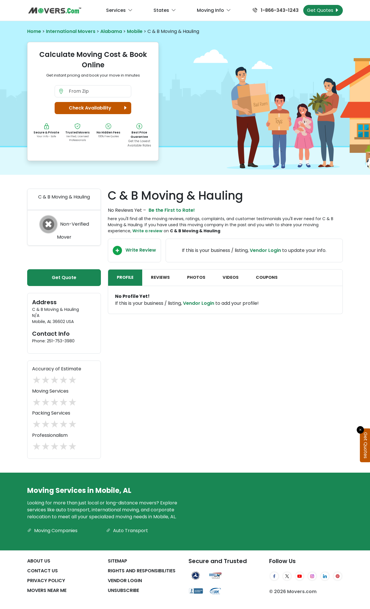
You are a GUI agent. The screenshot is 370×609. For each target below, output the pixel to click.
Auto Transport (127, 530)
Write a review (147, 231)
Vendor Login (265, 250)
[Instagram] (312, 576)
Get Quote (64, 277)
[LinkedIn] (325, 576)
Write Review (134, 250)
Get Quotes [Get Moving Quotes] (323, 10)
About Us (38, 561)
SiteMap (117, 561)
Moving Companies (52, 530)
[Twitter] (287, 576)
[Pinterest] (337, 576)
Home (34, 31)
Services (119, 10)
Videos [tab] (230, 277)
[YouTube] (300, 576)
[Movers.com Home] (54, 10)
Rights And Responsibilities (141, 570)
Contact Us (42, 570)
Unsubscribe (123, 590)
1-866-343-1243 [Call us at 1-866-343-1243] (276, 10)
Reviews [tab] (160, 277)
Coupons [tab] (267, 277)
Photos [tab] (196, 277)
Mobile (135, 31)
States (164, 10)
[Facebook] (274, 576)
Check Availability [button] (99, 108)
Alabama (111, 31)
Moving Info (214, 10)
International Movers (70, 31)
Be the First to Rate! (172, 210)
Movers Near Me (46, 590)
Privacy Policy (46, 580)
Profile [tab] (125, 277)
